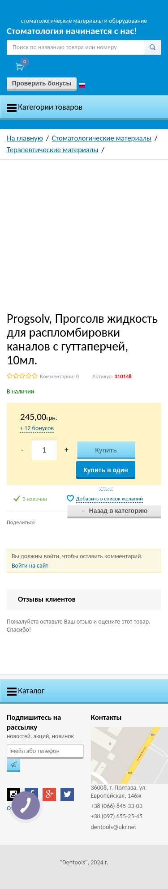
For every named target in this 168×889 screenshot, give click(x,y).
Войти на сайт (30, 565)
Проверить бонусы (42, 83)
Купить (106, 450)
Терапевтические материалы (53, 149)
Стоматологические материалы (102, 138)
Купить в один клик (105, 472)
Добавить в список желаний (109, 498)
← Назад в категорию (114, 510)
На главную (25, 138)
